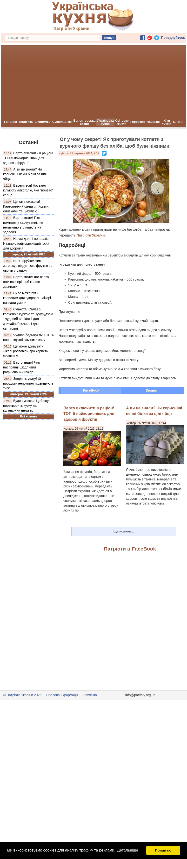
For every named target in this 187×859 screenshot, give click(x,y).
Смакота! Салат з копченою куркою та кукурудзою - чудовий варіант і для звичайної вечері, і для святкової (28, 318)
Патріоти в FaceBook (130, 548)
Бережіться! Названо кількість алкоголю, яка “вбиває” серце (28, 190)
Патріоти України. (91, 235)
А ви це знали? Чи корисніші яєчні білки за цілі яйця (25, 174)
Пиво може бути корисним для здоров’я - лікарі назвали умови (27, 298)
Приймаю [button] (163, 850)
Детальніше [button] (127, 850)
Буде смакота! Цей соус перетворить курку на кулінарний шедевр (26, 405)
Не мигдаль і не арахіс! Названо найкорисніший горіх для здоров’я (26, 243)
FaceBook (91, 390)
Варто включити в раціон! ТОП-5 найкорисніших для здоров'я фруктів (28, 158)
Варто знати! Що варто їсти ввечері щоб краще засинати (26, 282)
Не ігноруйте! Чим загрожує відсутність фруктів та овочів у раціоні (27, 265)
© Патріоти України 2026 (22, 695)
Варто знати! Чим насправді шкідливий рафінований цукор (21, 367)
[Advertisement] (93, 81)
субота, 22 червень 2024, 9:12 (79, 153)
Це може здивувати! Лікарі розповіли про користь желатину (25, 351)
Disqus (151, 390)
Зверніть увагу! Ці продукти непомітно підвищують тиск (28, 383)
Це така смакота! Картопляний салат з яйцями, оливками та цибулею (26, 206)
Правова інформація (62, 695)
